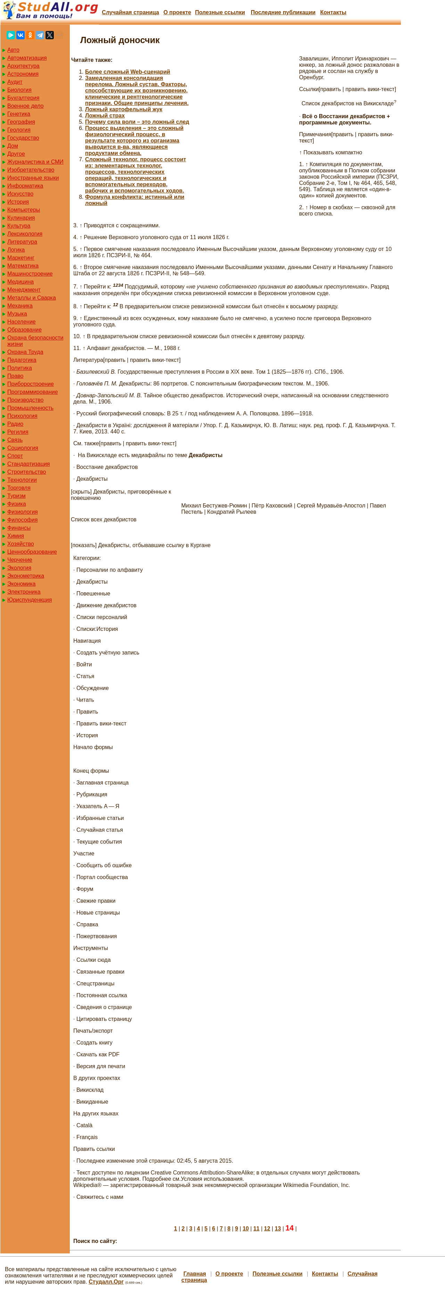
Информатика (25, 186)
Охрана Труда (25, 352)
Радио (15, 424)
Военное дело (25, 106)
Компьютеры (23, 210)
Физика (16, 504)
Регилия (17, 432)
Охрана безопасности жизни (35, 341)
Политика (19, 368)
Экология (19, 568)
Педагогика (21, 360)
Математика (23, 266)
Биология (19, 90)
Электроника (24, 592)
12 (267, 1229)
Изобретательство (30, 170)
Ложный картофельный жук (123, 109)
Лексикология (24, 234)
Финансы (19, 528)
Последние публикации (283, 12)
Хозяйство (20, 544)
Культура (19, 226)
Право (15, 376)
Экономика (21, 584)
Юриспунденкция (29, 600)
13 (278, 1229)
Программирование (32, 392)
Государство (23, 138)
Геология (19, 130)
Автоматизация (27, 58)
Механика (20, 306)
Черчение (19, 560)
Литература (22, 242)
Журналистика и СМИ (35, 162)
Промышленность (30, 408)
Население (21, 322)
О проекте (177, 12)
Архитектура (23, 66)
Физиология (22, 512)
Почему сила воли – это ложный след (137, 122)
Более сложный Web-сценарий (127, 72)
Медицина (20, 282)
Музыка (17, 314)
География (21, 122)
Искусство (20, 194)
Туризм (16, 496)
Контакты (333, 12)
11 (256, 1229)
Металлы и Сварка (31, 298)
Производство (25, 400)
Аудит (15, 82)
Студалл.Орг (106, 1282)
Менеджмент (24, 290)
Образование (24, 330)
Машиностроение (30, 274)
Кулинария (21, 218)
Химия (15, 536)
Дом (12, 146)
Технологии (22, 480)
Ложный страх (105, 116)
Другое (16, 154)
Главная (194, 1274)
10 (245, 1229)
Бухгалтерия (23, 98)
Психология (22, 416)
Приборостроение (30, 384)
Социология (22, 448)
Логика (16, 250)
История (18, 202)
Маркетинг (20, 258)
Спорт (15, 456)
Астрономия (23, 74)
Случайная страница (130, 12)
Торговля (19, 488)
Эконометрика (25, 576)
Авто (13, 50)
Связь (15, 440)
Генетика (18, 114)
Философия (22, 520)
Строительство (26, 472)
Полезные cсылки (220, 12)
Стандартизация (28, 464)
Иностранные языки (33, 178)
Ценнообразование (32, 552)
